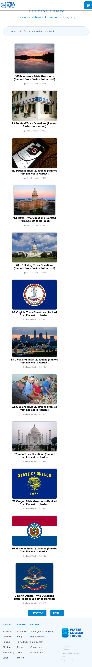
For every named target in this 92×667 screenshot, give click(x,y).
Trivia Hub (22, 641)
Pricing (6, 641)
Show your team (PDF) (42, 631)
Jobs (19, 652)
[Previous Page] (37, 613)
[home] (7, 5)
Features (7, 631)
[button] (88, 5)
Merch (20, 657)
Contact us (36, 647)
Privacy (73, 648)
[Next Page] (57, 613)
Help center (36, 641)
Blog (19, 636)
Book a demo (37, 636)
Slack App (8, 647)
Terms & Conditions (66, 647)
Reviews (7, 636)
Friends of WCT (38, 652)
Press (20, 647)
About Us (22, 631)
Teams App (8, 652)
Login (5, 657)
